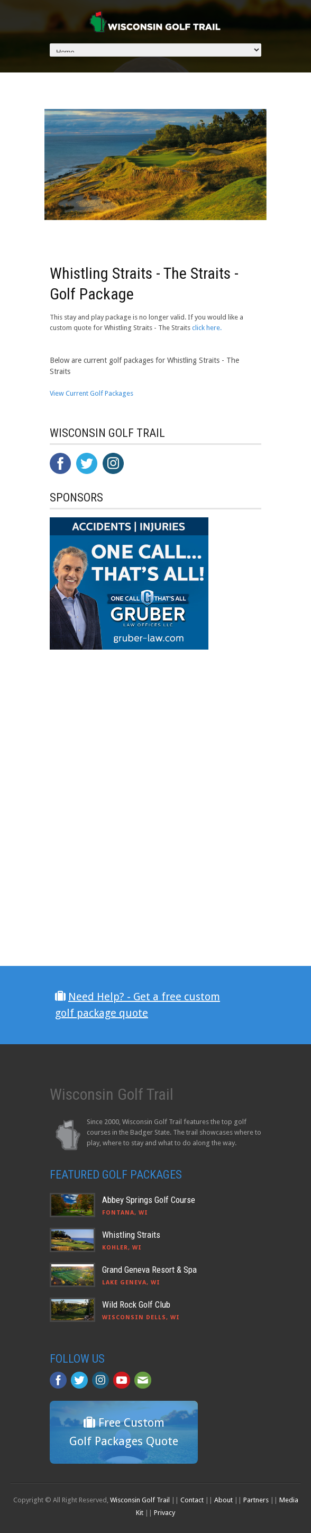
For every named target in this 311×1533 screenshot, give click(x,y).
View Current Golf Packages (91, 393)
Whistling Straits (131, 1234)
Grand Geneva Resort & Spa (149, 1269)
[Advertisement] (129, 872)
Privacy (164, 1513)
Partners (256, 1500)
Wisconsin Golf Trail (140, 1500)
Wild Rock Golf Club (136, 1304)
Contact (192, 1500)
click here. (207, 328)
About (223, 1500)
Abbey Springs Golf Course (148, 1199)
